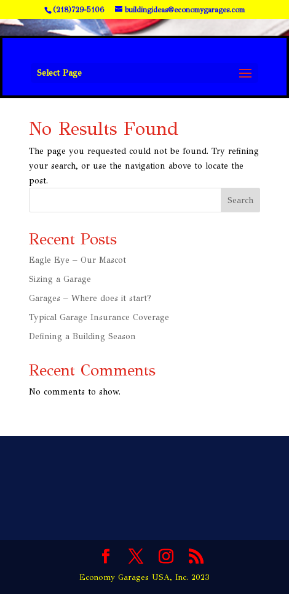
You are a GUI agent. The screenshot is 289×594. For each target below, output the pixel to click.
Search (240, 200)
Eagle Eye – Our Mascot (77, 260)
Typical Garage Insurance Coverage (99, 317)
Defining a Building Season (82, 336)
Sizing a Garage (60, 279)
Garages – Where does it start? (90, 298)
